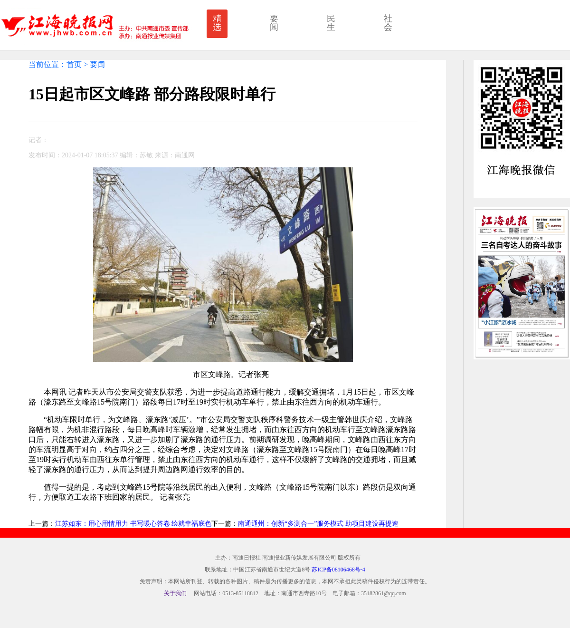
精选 (217, 23)
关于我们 (175, 593)
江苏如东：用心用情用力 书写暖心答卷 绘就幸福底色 (133, 523)
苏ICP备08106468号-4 (338, 569)
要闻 (274, 23)
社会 (388, 23)
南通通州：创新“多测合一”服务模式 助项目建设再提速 (318, 523)
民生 (331, 23)
